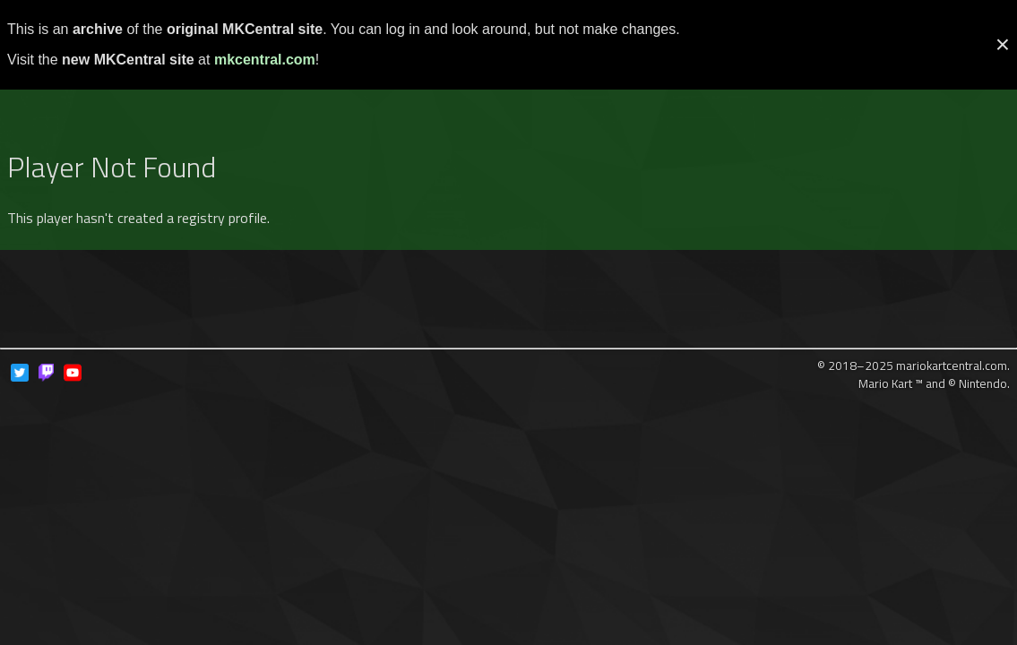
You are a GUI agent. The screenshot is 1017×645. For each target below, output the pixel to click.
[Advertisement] (509, 92)
